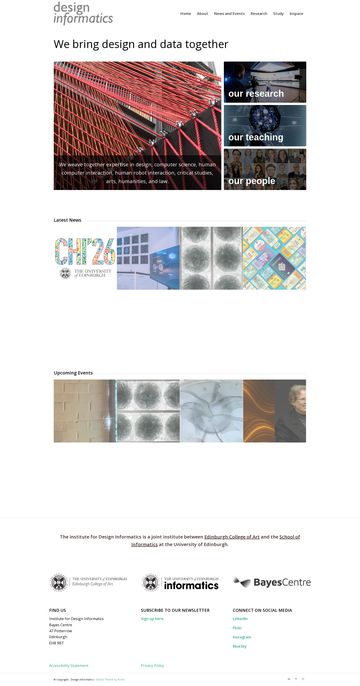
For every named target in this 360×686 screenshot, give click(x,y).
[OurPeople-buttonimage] (265, 169)
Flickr (237, 627)
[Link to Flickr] (295, 678)
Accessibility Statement (68, 665)
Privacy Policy (152, 665)
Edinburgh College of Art (232, 537)
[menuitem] (185, 13)
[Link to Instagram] (302, 678)
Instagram (242, 637)
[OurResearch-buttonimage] (265, 82)
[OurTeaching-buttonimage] (265, 125)
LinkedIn (240, 618)
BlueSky (240, 646)
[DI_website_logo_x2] (83, 13)
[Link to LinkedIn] (289, 678)
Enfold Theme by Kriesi (110, 679)
